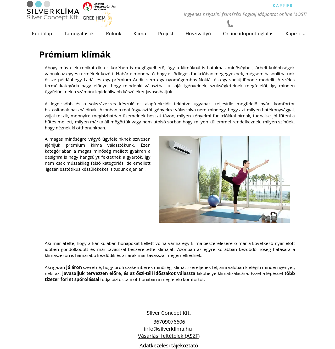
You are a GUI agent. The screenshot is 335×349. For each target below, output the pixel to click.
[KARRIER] (283, 6)
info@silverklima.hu (168, 328)
